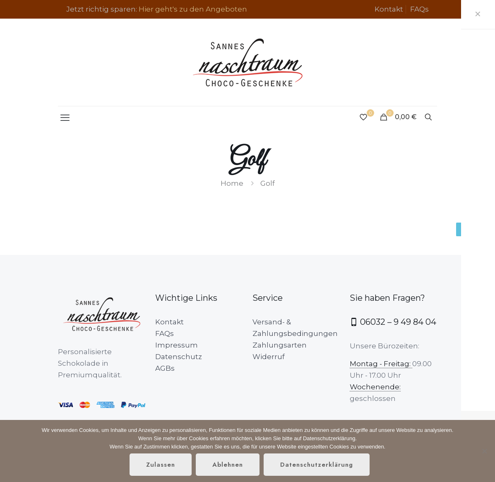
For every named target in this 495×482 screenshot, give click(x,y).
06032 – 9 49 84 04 (393, 322)
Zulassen (160, 464)
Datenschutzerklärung (316, 464)
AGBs (165, 368)
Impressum (176, 345)
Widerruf (268, 357)
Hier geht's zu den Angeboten (193, 9)
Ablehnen (227, 464)
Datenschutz (178, 357)
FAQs (419, 9)
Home (232, 183)
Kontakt (389, 9)
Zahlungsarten (279, 345)
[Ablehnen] (485, 451)
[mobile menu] (65, 118)
